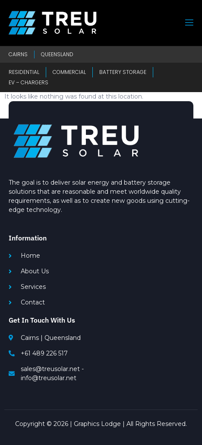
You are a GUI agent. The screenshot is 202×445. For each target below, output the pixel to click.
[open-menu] (188, 22)
